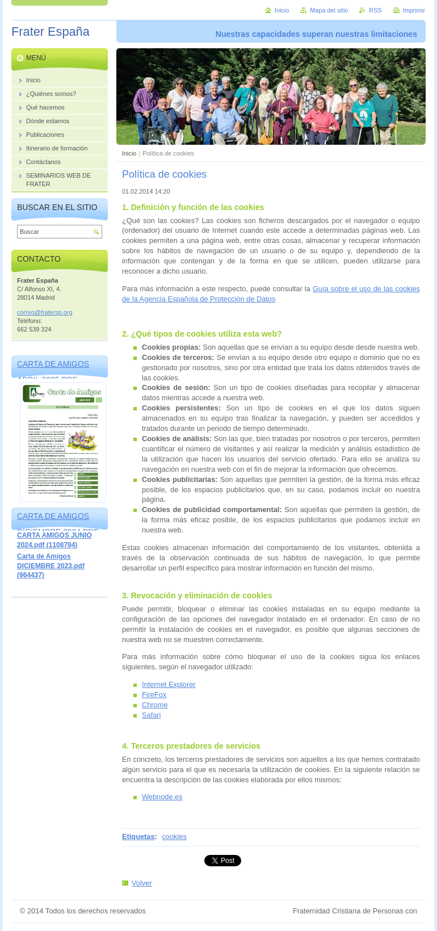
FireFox (154, 694)
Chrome (155, 705)
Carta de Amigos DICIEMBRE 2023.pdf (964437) (51, 565)
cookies (174, 836)
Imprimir (414, 10)
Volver (142, 883)
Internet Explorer (169, 684)
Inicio (129, 153)
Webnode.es (162, 796)
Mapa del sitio (329, 10)
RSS (375, 10)
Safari (151, 715)
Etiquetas (138, 836)
